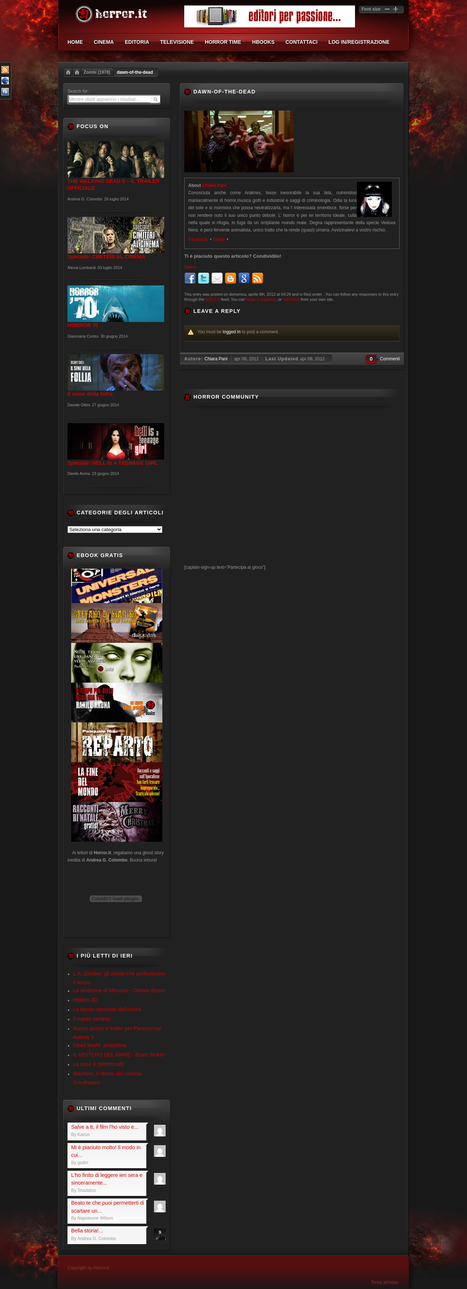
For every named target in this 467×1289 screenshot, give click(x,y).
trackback (291, 299)
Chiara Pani (214, 185)
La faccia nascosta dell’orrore (107, 1009)
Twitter (219, 239)
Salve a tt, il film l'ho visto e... (104, 1127)
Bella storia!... (87, 1231)
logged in (232, 331)
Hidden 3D (85, 1000)
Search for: (78, 91)
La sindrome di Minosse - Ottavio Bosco (119, 990)
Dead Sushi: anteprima (99, 1045)
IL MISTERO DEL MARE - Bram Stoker (119, 1055)
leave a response (261, 299)
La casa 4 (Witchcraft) (98, 1064)
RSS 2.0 (212, 299)
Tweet (190, 267)
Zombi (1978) (97, 72)
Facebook (198, 239)
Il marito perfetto (92, 1019)
